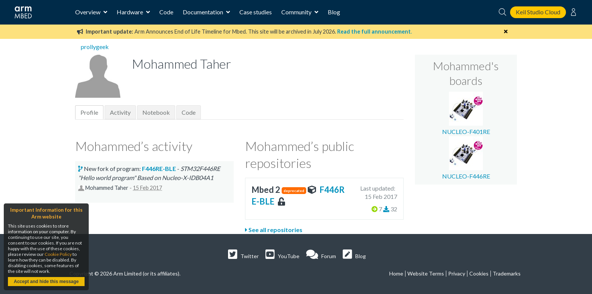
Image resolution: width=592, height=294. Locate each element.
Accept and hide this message (46, 281)
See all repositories (273, 229)
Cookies (479, 273)
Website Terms (425, 273)
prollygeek (95, 46)
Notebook (156, 112)
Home (396, 273)
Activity (120, 112)
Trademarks (507, 273)
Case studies (255, 11)
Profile (89, 112)
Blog (334, 11)
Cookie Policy (58, 254)
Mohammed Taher (106, 188)
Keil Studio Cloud (538, 11)
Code (166, 11)
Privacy (456, 273)
